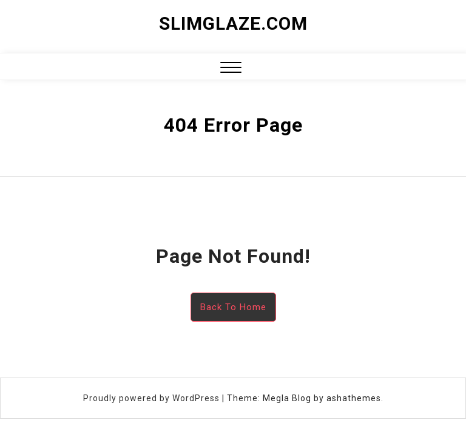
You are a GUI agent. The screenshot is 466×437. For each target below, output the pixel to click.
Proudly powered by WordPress (152, 398)
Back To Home (233, 307)
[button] (230, 69)
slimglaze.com (233, 23)
